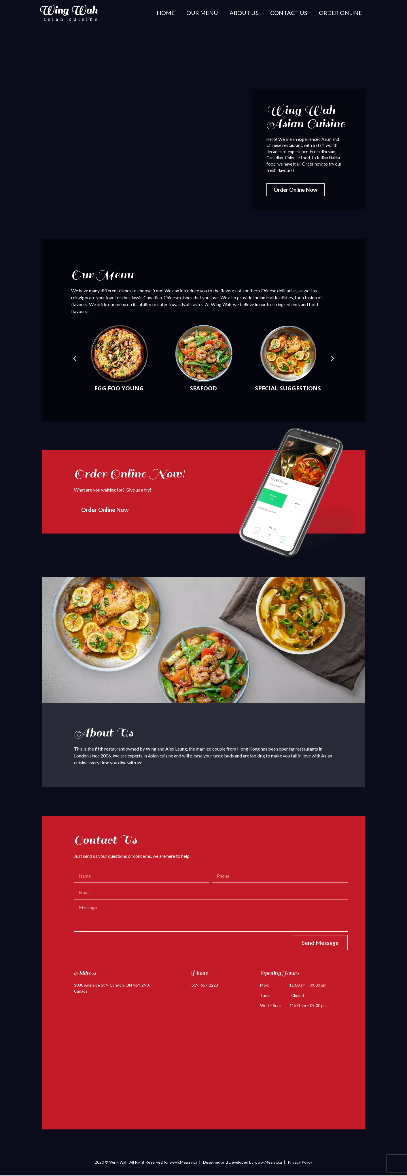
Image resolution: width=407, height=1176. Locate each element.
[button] (74, 358)
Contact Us (288, 12)
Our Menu (202, 12)
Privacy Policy (300, 1162)
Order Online (340, 12)
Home (166, 12)
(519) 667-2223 (204, 985)
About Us (244, 12)
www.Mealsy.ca (183, 1162)
